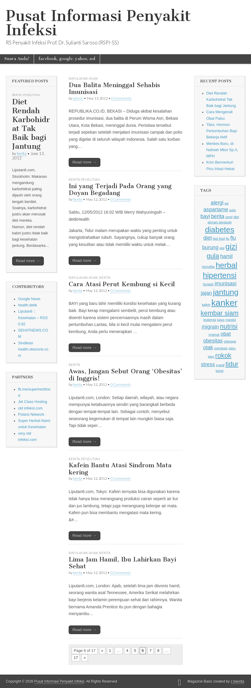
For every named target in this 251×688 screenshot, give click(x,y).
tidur (232, 364)
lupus (220, 319)
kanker (224, 303)
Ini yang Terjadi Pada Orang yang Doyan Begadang (120, 189)
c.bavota (237, 681)
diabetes (219, 229)
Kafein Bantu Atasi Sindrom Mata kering (120, 468)
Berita (17, 95)
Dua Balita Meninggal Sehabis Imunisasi (114, 88)
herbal (226, 265)
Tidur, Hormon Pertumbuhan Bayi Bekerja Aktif (221, 131)
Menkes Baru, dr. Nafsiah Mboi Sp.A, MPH (222, 150)
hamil (226, 256)
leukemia (209, 319)
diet (207, 238)
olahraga (230, 341)
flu (227, 238)
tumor (219, 370)
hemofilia (208, 266)
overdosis (221, 348)
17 (76, 657)
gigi (222, 248)
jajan (206, 293)
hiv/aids (208, 284)
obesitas (213, 341)
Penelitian (31, 95)
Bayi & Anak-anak (83, 78)
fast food (219, 238)
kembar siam (220, 313)
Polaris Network (31, 414)
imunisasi (225, 284)
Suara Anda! (16, 58)
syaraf (220, 365)
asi (227, 203)
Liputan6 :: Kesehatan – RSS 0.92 (33, 317)
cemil (229, 217)
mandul (231, 319)
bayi (205, 216)
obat (226, 334)
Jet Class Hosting (32, 402)
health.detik (27, 305)
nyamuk (213, 334)
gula (213, 256)
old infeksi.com (30, 408)
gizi (231, 246)
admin (78, 98)
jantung (225, 292)
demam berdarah (219, 222)
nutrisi (229, 326)
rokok (223, 355)
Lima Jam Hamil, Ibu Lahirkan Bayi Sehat (122, 563)
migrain (210, 327)
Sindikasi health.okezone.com (33, 349)
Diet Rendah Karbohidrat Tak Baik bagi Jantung (31, 124)
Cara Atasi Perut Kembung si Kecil (122, 284)
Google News (29, 299)
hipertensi (219, 275)
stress (208, 364)
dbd (236, 217)
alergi (217, 203)
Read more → (28, 261)
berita (21, 153)
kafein (206, 304)
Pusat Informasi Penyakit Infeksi (98, 23)
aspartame (215, 209)
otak (208, 348)
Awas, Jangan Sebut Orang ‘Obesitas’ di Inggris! (125, 374)
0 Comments (121, 98)
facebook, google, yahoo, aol (66, 58)
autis (232, 210)
